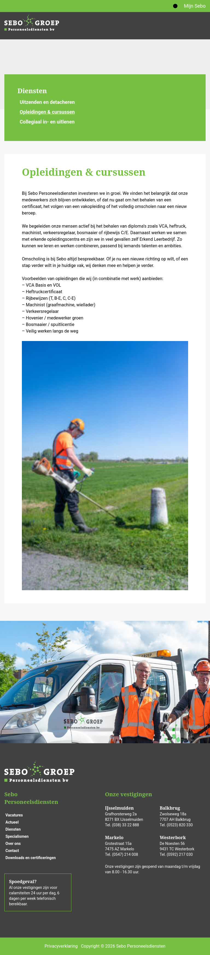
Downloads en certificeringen (30, 858)
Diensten (32, 90)
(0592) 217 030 (180, 854)
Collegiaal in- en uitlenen (47, 122)
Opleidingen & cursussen (47, 112)
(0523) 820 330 (180, 825)
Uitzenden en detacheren (47, 102)
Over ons (13, 843)
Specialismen (17, 836)
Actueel (12, 822)
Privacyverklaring (61, 946)
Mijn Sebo (195, 6)
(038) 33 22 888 (125, 825)
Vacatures (14, 815)
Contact (12, 850)
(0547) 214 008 (125, 854)
